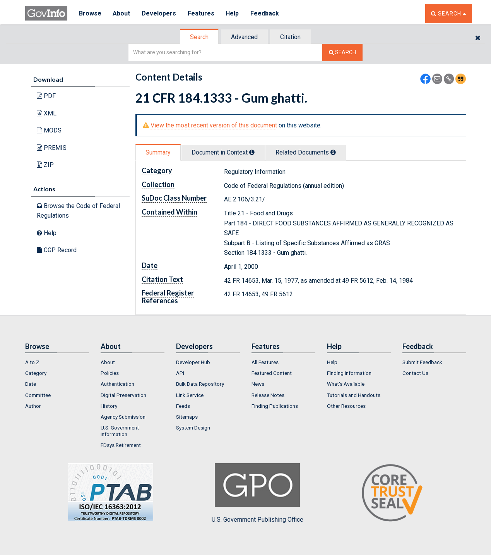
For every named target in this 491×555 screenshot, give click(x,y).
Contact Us (415, 373)
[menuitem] (57, 362)
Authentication (117, 384)
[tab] (199, 37)
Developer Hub (193, 362)
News (257, 384)
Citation (290, 37)
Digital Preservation (123, 395)
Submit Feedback (422, 362)
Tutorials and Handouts (353, 395)
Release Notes (267, 395)
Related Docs (305, 152)
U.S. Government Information (120, 430)
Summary (158, 152)
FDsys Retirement (121, 445)
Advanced (244, 37)
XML (46, 113)
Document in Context (223, 152)
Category (35, 373)
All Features (265, 362)
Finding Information (349, 373)
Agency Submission (123, 417)
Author (33, 406)
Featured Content (271, 373)
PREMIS (52, 147)
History (109, 406)
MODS (49, 130)
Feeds (183, 406)
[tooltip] (252, 152)
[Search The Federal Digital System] (342, 52)
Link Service (190, 395)
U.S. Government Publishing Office (257, 493)
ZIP (45, 164)
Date (30, 384)
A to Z (32, 362)
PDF (46, 96)
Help (233, 13)
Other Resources (346, 406)
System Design (193, 427)
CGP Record (57, 250)
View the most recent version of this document (214, 125)
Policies (110, 373)
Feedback (265, 13)
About (121, 13)
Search (199, 37)
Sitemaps (187, 417)
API (180, 373)
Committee (38, 395)
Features (201, 13)
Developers (159, 13)
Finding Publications (274, 406)
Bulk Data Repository (200, 384)
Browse (90, 13)
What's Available (345, 384)
